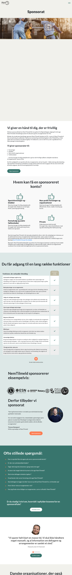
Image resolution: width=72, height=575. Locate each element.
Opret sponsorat (13, 171)
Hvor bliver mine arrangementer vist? (18, 486)
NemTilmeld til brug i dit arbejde (22, 240)
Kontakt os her (36, 509)
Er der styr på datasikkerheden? (16, 463)
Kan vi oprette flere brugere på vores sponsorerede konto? (25, 459)
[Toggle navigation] (69, 3)
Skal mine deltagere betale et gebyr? (17, 474)
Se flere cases (36, 555)
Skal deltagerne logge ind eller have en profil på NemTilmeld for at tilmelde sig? (31, 482)
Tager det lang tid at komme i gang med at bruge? (21, 467)
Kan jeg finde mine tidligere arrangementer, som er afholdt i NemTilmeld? (30, 489)
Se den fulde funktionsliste (36, 360)
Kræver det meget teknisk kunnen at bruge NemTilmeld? (24, 470)
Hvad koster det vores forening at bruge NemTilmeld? (23, 478)
